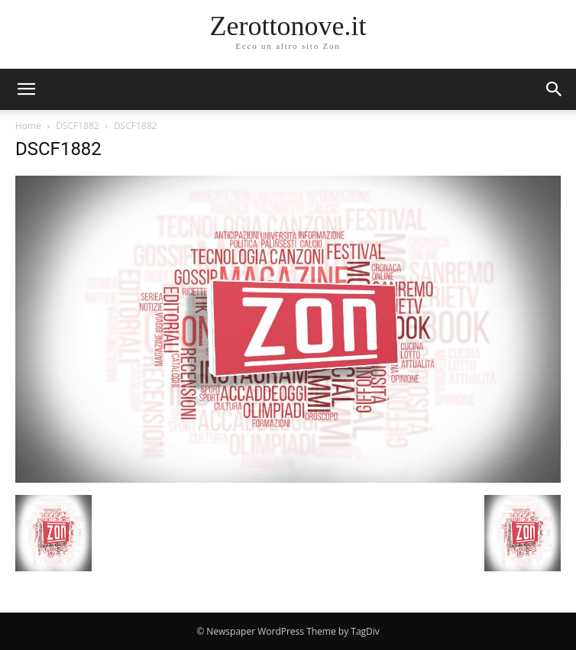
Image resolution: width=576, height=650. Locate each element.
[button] (554, 89)
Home (28, 125)
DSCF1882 (77, 125)
